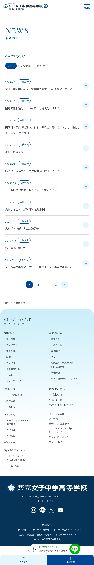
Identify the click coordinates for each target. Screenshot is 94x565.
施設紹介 (10, 351)
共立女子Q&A (13, 465)
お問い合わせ (55, 442)
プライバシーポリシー (60, 437)
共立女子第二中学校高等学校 (67, 529)
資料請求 (70, 561)
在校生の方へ (57, 389)
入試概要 (10, 430)
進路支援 (9, 389)
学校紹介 (9, 333)
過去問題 (10, 442)
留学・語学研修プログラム (64, 378)
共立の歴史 (11, 345)
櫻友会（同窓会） (45, 534)
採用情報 (53, 418)
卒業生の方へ (57, 394)
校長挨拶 (10, 338)
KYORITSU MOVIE (61, 405)
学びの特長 (56, 345)
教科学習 (55, 351)
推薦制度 (10, 406)
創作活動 (55, 372)
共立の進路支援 (14, 394)
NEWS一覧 (55, 400)
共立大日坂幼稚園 (25, 534)
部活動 (9, 375)
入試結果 (10, 436)
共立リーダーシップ (14, 324)
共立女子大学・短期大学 (39, 529)
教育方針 (55, 338)
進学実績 (10, 400)
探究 (53, 356)
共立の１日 (11, 363)
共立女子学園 (19, 529)
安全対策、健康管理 (59, 423)
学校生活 (40, 65)
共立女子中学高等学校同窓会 (47, 539)
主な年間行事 (13, 369)
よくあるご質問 (56, 413)
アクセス (23, 561)
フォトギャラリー (15, 381)
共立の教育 (56, 333)
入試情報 (25, 65)
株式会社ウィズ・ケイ (66, 534)
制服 (8, 356)
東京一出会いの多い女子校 (17, 319)
